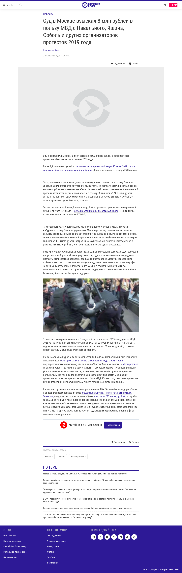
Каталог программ (12, 540)
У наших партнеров (56, 540)
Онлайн (50, 551)
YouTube (51, 557)
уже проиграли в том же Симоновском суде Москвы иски (92, 360)
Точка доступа (54, 535)
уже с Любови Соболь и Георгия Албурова (96, 210)
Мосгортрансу (130, 364)
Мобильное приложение (15, 551)
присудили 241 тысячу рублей (110, 396)
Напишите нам (10, 557)
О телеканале (9, 535)
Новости (48, 14)
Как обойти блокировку (14, 546)
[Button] (118, 64)
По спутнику (53, 546)
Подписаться (113, 425)
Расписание (52, 562)
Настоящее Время (52, 50)
